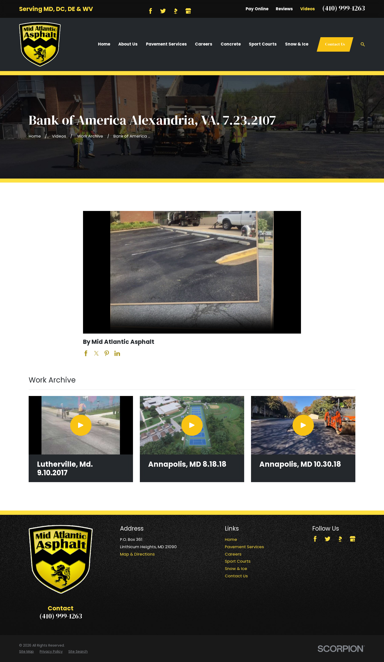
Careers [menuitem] (203, 44)
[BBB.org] (175, 11)
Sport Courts (238, 561)
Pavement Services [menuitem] (166, 44)
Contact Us (335, 44)
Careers (233, 554)
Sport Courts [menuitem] (263, 44)
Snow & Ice (236, 568)
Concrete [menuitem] (231, 44)
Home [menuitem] (104, 44)
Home (231, 539)
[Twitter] (163, 11)
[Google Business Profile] (188, 11)
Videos (307, 9)
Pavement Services (244, 547)
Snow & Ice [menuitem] (296, 44)
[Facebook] (150, 11)
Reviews (284, 9)
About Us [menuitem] (128, 44)
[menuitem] (26, 652)
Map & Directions (137, 554)
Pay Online (257, 9)
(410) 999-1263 (343, 8)
